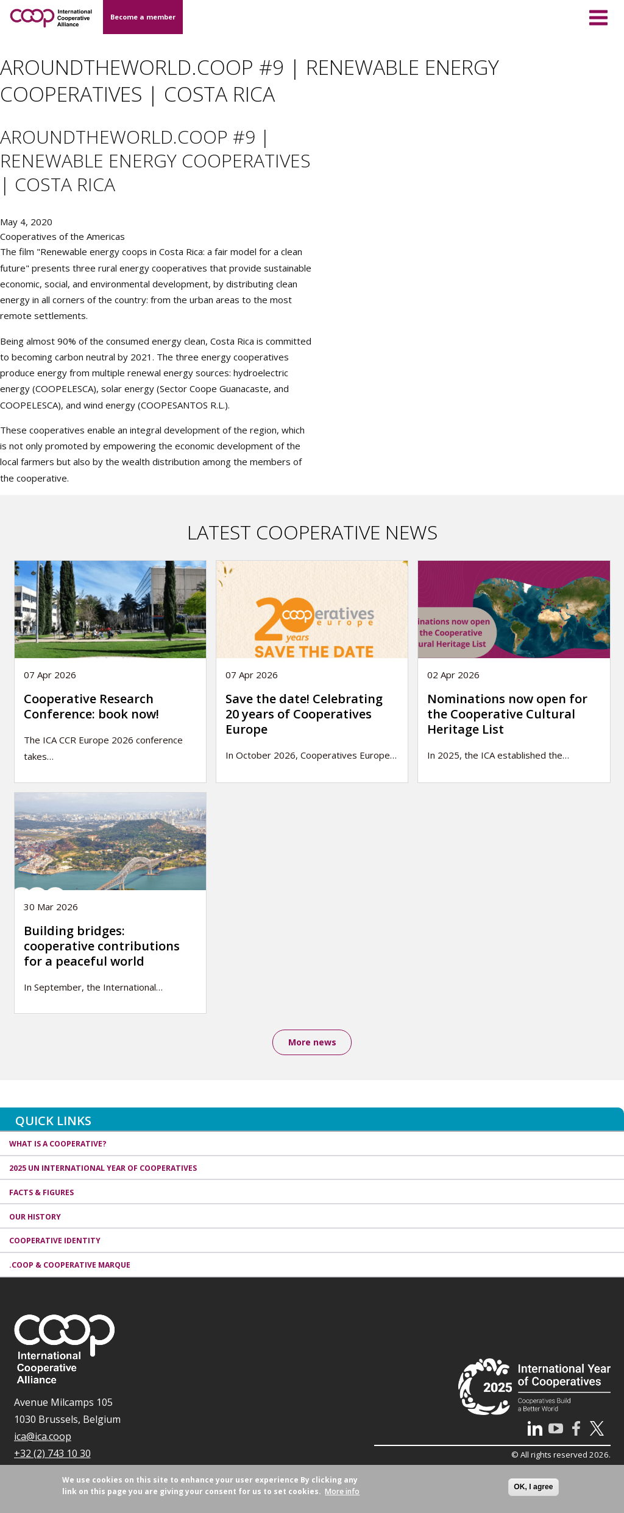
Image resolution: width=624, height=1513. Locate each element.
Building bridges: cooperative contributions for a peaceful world (102, 945)
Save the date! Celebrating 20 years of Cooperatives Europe (304, 713)
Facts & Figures (41, 1193)
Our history (35, 1217)
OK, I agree (533, 1487)
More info (342, 1491)
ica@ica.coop (42, 1437)
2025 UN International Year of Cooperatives (103, 1169)
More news (312, 1042)
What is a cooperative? (58, 1144)
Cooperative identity (55, 1242)
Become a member (143, 16)
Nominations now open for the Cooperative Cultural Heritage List (507, 713)
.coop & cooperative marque (69, 1266)
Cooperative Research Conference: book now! (91, 706)
